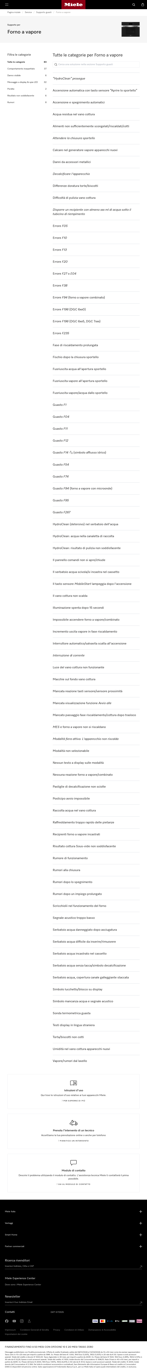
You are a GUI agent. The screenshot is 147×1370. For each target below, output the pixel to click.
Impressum (10, 1330)
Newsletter (12, 1296)
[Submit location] (141, 1267)
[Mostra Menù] (7, 4)
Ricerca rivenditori (17, 1260)
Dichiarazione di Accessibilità (102, 1330)
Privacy (56, 1330)
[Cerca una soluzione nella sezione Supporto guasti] (96, 64)
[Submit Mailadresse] (141, 1303)
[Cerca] (134, 4)
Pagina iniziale (13, 12)
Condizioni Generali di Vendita (34, 1330)
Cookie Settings (127, 1330)
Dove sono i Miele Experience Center (23, 1285)
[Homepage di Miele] (73, 4)
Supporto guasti (44, 12)
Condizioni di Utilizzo (74, 1330)
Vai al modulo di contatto (74, 1184)
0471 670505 (57, 1312)
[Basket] (143, 4)
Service (28, 12)
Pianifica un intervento (73, 1141)
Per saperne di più (73, 1101)
